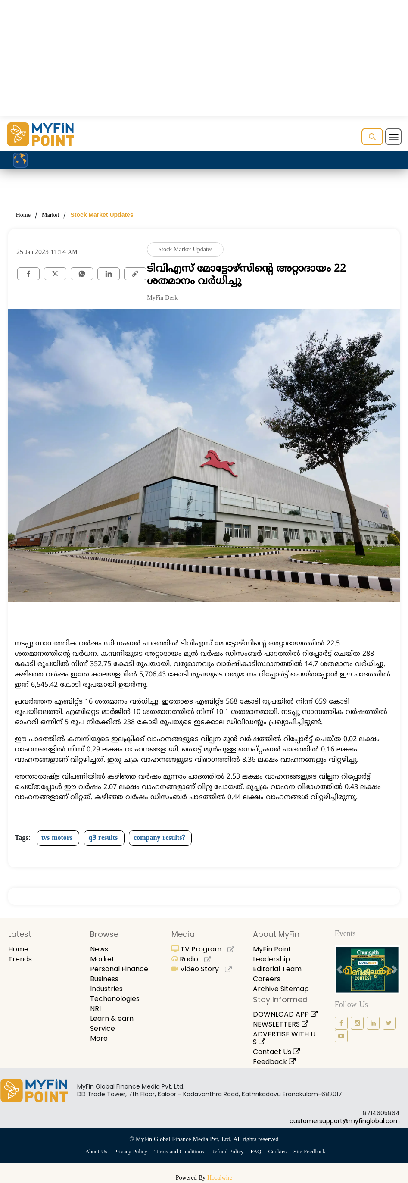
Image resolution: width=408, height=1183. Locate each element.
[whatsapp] (82, 273)
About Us (96, 1152)
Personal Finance (119, 969)
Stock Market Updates (101, 214)
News (99, 949)
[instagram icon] (357, 1023)
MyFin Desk (162, 298)
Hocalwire (219, 1178)
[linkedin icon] (373, 1023)
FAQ (255, 1152)
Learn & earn (112, 1018)
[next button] (395, 969)
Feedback (274, 1062)
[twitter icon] (389, 1023)
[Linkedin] (108, 273)
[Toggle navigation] (393, 136)
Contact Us (276, 1052)
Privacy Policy (130, 1152)
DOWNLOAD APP (285, 1014)
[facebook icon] (341, 1023)
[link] (135, 273)
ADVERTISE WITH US (284, 1038)
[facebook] (28, 273)
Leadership (271, 959)
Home (23, 215)
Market (50, 215)
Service (102, 1028)
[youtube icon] (341, 1036)
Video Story (201, 969)
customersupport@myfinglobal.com (345, 1121)
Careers (266, 979)
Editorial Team (277, 969)
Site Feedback (309, 1152)
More (99, 1038)
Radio (191, 959)
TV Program (202, 949)
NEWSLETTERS (280, 1024)
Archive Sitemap (281, 989)
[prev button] (340, 969)
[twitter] (55, 273)
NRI (95, 1009)
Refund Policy (227, 1152)
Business (104, 979)
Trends (20, 959)
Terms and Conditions (179, 1152)
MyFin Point (272, 949)
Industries (106, 989)
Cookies (277, 1152)
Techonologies (115, 999)
